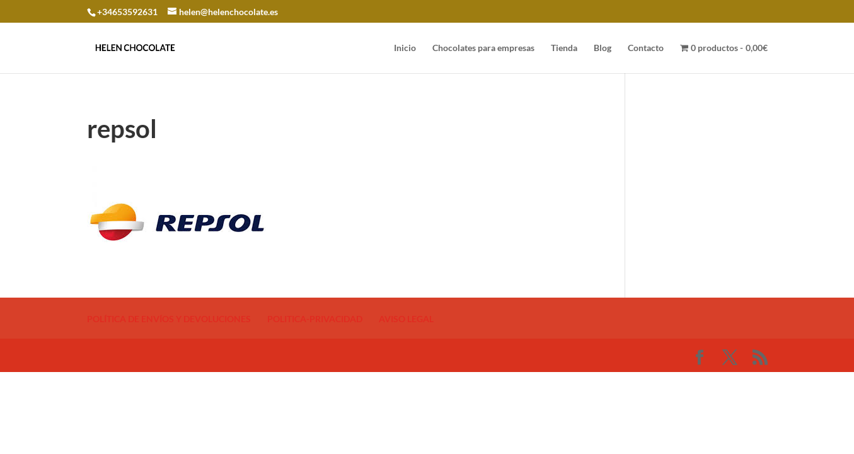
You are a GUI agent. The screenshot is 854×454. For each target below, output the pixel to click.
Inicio (405, 48)
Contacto (646, 48)
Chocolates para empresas (483, 48)
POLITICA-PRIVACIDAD (314, 318)
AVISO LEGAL (406, 318)
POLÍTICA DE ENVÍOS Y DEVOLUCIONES (169, 318)
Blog (602, 48)
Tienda (564, 48)
